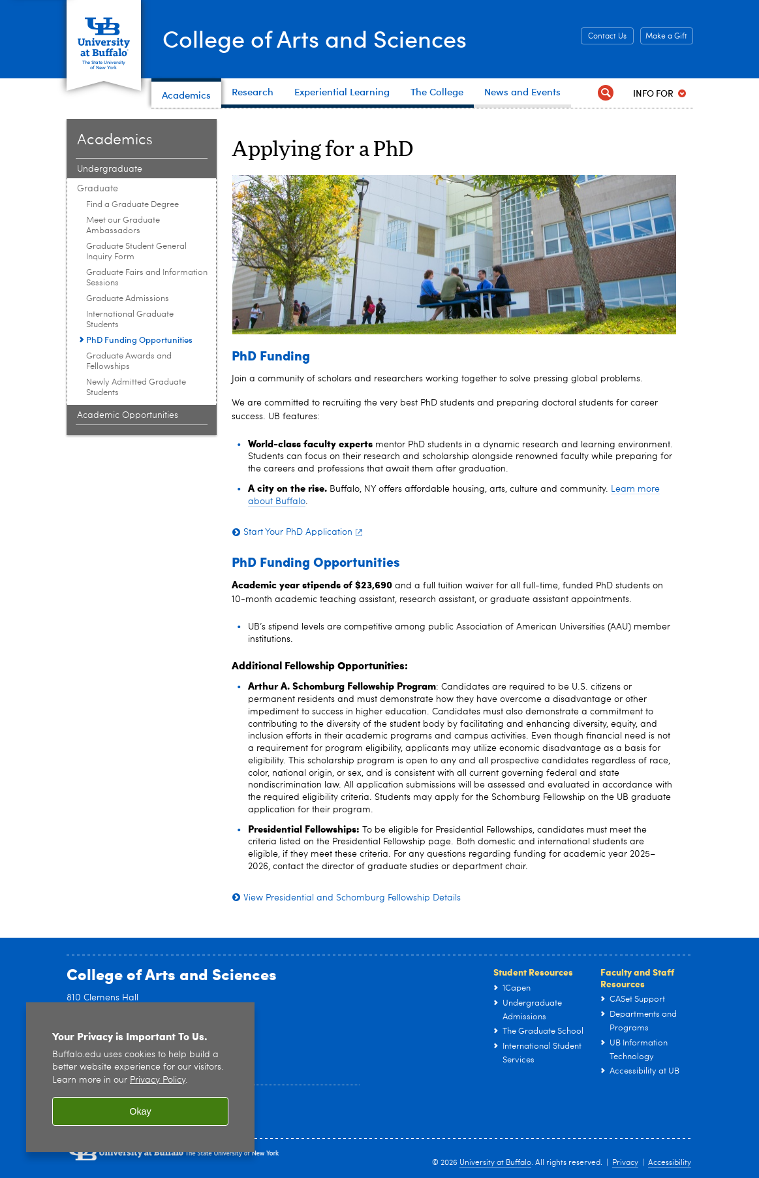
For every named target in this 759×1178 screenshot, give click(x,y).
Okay (140, 1111)
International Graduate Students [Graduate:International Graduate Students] (130, 319)
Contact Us (607, 36)
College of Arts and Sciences (315, 38)
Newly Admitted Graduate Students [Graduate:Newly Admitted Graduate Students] (136, 387)
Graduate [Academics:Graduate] (97, 188)
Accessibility (669, 1163)
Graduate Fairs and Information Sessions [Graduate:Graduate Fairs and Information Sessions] (147, 277)
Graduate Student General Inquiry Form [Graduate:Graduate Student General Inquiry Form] (136, 251)
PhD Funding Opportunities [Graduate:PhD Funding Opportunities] (139, 339)
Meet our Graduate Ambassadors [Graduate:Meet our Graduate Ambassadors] (123, 225)
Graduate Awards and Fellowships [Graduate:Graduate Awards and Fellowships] (129, 361)
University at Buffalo (495, 1163)
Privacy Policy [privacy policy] (157, 1080)
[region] (140, 1077)
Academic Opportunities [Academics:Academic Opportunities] (127, 415)
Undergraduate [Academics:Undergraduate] (109, 169)
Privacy (625, 1163)
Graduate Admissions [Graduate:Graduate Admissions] (127, 298)
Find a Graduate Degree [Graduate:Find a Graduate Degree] (132, 204)
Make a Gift (666, 36)
